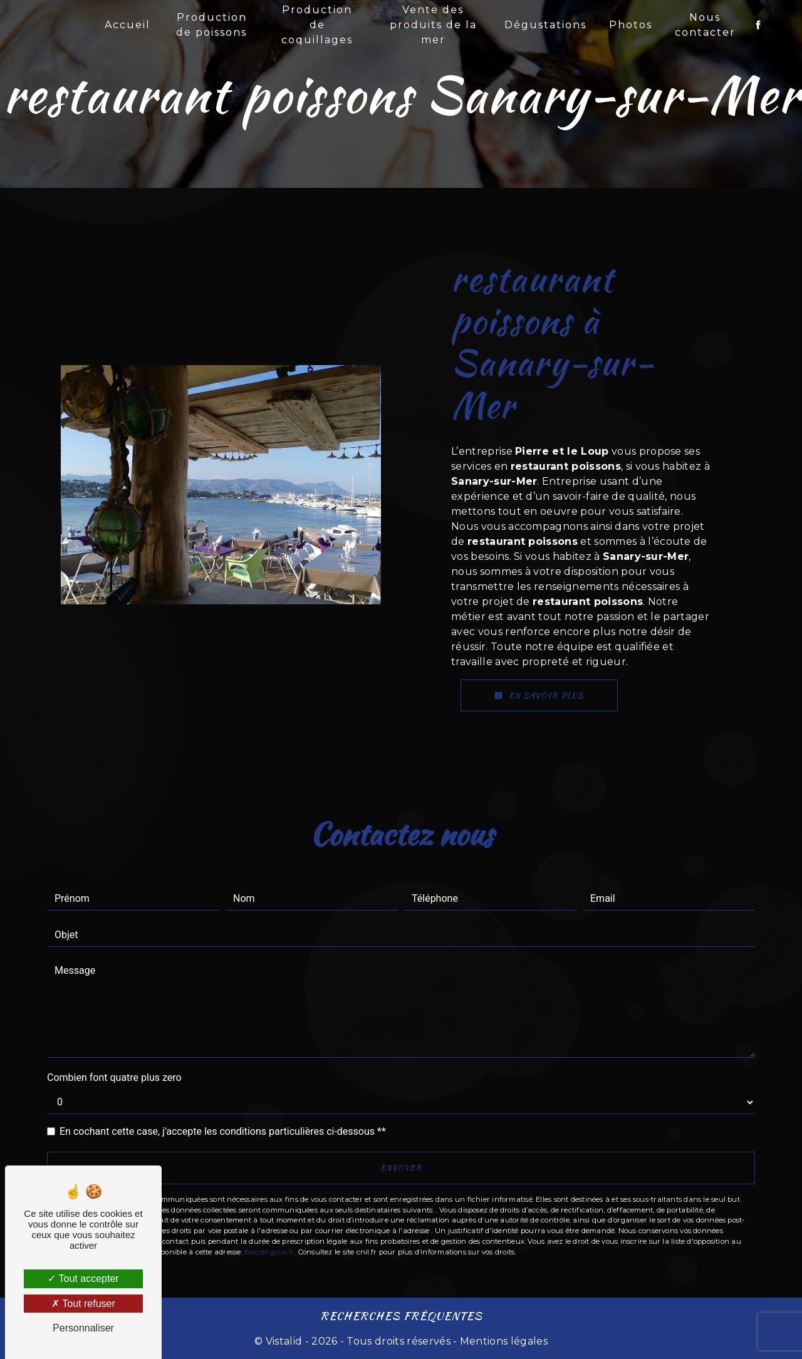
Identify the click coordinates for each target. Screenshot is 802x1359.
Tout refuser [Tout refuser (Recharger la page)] (83, 1303)
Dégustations (545, 25)
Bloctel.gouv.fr (269, 1252)
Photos (630, 25)
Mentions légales (502, 1341)
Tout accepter (83, 1278)
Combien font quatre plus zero (114, 1077)
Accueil (127, 25)
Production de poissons (211, 24)
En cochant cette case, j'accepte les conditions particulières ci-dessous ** (223, 1131)
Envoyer (401, 1168)
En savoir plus (539, 695)
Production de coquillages (317, 25)
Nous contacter (705, 24)
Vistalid (284, 1341)
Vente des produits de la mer (433, 25)
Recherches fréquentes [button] (401, 1315)
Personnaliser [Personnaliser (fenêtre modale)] (83, 1328)
